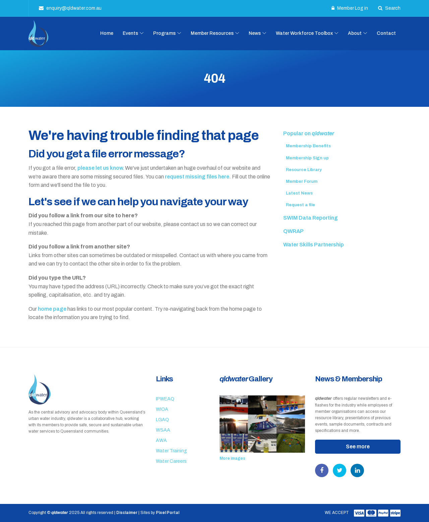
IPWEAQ (165, 398)
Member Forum (301, 181)
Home (106, 33)
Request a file (300, 205)
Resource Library (304, 169)
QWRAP (293, 231)
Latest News (299, 193)
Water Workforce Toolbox (304, 33)
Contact (386, 33)
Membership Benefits (308, 146)
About (355, 33)
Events (130, 33)
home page (52, 309)
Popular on (308, 133)
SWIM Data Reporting (310, 218)
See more (358, 446)
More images (232, 458)
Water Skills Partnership (313, 244)
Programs (164, 33)
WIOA (162, 409)
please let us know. (100, 168)
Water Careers (171, 461)
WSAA (163, 430)
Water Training (171, 450)
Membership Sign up (307, 158)
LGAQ (162, 419)
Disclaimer (126, 512)
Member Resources (212, 33)
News (255, 33)
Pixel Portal (167, 512)
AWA (161, 440)
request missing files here (197, 176)
